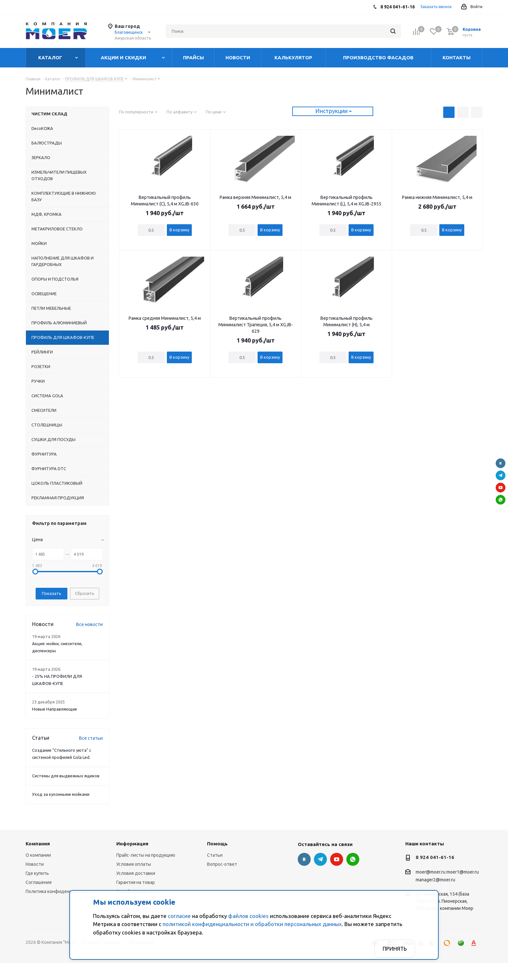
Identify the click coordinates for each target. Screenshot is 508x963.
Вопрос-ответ (222, 864)
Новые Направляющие (54, 709)
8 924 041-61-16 (435, 857)
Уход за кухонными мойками (60, 794)
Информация (132, 843)
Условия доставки (135, 873)
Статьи (215, 855)
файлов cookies (248, 916)
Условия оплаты (133, 864)
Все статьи (91, 738)
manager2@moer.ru (435, 879)
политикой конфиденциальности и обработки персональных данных (252, 924)
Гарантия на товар (135, 882)
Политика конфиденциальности (60, 891)
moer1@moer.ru (462, 872)
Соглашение (39, 882)
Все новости (89, 624)
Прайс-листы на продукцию (145, 855)
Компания (38, 843)
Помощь (217, 843)
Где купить (37, 873)
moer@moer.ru (430, 872)
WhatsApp (500, 500)
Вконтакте (500, 463)
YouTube (500, 488)
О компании (38, 855)
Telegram (500, 475)
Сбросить (84, 593)
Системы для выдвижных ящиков (65, 775)
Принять (395, 949)
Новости (35, 864)
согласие (179, 916)
